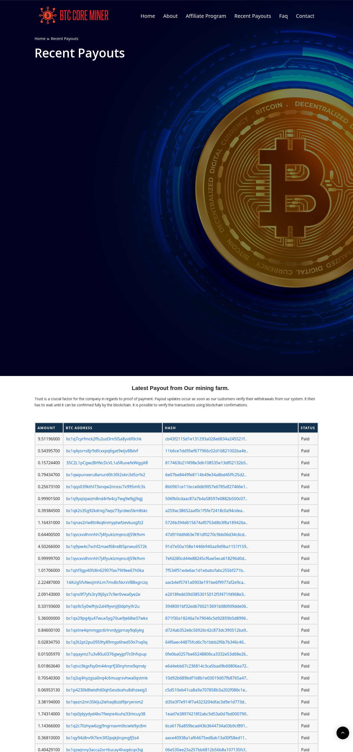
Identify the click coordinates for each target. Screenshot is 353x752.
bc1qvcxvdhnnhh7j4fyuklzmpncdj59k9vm (105, 534)
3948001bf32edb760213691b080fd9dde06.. (206, 606)
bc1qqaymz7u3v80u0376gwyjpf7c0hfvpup (106, 654)
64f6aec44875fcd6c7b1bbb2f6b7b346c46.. (205, 642)
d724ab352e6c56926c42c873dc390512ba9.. (206, 630)
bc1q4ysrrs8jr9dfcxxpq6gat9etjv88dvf (102, 451)
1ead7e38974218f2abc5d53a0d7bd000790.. (206, 714)
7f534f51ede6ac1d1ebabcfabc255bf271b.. (205, 570)
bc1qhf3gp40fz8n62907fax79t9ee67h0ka (105, 570)
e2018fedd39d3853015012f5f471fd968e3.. (205, 594)
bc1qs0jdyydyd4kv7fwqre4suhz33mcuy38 (105, 714)
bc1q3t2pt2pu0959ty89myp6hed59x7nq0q (106, 642)
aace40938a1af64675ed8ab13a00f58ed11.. (206, 738)
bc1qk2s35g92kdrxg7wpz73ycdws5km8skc (107, 510)
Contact (305, 15)
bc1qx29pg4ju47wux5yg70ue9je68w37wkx (107, 618)
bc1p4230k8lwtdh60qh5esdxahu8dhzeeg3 (106, 690)
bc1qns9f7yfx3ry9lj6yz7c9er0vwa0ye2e (103, 594)
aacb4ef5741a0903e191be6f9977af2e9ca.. (205, 582)
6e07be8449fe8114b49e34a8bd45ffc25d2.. (205, 475)
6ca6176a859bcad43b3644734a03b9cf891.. (206, 726)
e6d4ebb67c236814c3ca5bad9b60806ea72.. (207, 666)
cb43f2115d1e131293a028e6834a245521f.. (206, 439)
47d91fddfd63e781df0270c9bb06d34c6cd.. (206, 534)
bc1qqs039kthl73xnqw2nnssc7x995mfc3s (105, 486)
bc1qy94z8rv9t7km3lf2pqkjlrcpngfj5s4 (102, 738)
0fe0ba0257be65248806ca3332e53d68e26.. (206, 654)
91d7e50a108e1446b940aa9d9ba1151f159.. (206, 546)
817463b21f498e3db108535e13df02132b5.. (206, 463)
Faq (283, 15)
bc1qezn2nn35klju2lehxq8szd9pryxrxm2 (104, 702)
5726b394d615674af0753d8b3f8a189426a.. (206, 522)
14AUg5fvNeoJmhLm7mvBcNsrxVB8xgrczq (107, 582)
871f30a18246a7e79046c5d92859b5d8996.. (206, 618)
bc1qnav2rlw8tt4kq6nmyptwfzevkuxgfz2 (104, 522)
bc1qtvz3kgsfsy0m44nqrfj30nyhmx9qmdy (106, 666)
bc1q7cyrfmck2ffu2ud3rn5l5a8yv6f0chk (103, 439)
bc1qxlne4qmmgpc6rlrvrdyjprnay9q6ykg (105, 630)
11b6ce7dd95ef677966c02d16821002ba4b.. (206, 451)
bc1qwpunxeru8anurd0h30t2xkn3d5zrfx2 (105, 475)
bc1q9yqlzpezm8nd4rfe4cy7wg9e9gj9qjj (104, 498)
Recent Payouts (252, 15)
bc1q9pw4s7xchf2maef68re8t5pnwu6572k (106, 546)
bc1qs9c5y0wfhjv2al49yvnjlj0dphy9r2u (103, 606)
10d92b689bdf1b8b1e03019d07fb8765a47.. (206, 678)
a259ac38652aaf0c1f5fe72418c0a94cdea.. (204, 510)
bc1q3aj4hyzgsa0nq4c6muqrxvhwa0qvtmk (107, 678)
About (170, 15)
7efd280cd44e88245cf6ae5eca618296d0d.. (205, 558)
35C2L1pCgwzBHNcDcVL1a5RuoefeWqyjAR (107, 463)
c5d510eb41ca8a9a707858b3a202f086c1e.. (206, 690)
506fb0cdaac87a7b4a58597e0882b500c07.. (206, 498)
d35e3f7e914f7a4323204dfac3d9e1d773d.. (205, 702)
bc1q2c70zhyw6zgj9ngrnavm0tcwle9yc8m (106, 726)
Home (148, 15)
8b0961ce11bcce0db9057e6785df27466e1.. (206, 486)
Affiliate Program (206, 15)
